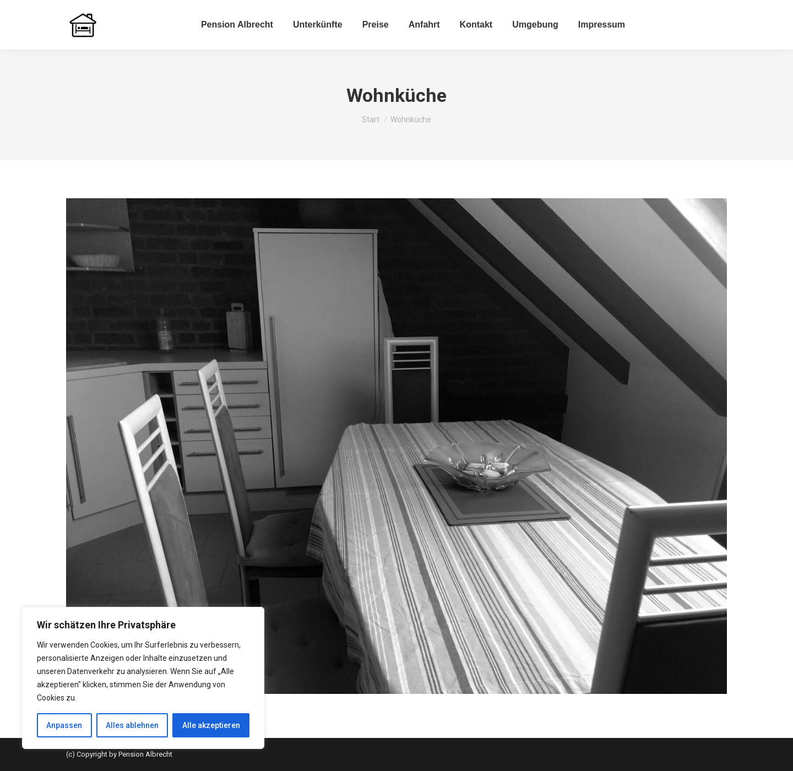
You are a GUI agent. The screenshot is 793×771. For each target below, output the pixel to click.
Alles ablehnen (132, 725)
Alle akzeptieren (211, 725)
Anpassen (64, 725)
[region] (143, 678)
